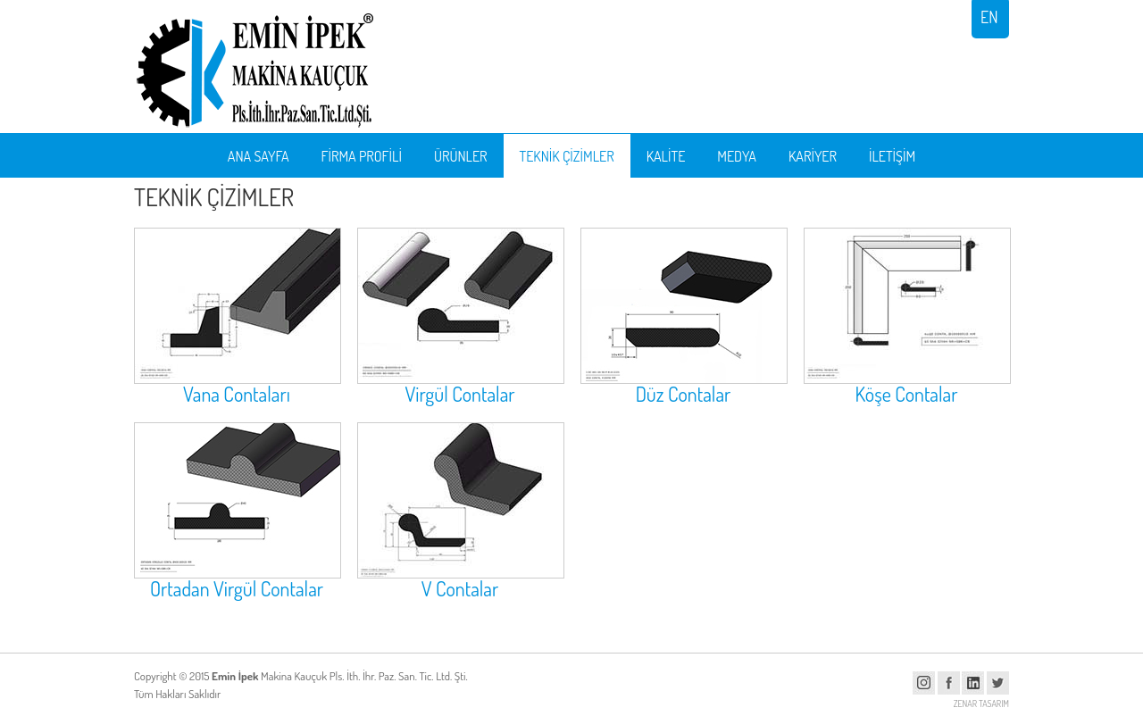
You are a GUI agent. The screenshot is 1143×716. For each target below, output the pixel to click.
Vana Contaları (236, 394)
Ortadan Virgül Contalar (236, 588)
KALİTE (666, 156)
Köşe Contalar (906, 394)
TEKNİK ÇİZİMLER (567, 156)
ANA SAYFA (258, 156)
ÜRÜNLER (461, 156)
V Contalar (460, 588)
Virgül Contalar (459, 394)
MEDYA (736, 156)
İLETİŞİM (892, 156)
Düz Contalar (683, 394)
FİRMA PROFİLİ (361, 156)
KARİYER (812, 156)
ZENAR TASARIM (981, 703)
